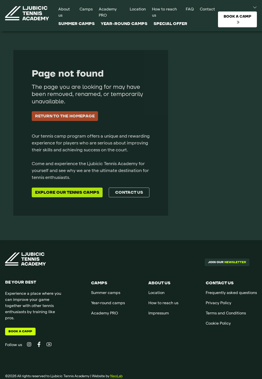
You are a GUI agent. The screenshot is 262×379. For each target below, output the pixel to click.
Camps (86, 10)
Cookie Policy (218, 324)
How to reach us (164, 13)
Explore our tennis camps (67, 192)
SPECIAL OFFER (170, 24)
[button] (250, 7)
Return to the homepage (65, 116)
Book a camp (20, 331)
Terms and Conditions (226, 314)
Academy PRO (108, 13)
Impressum (158, 314)
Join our (227, 262)
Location (138, 10)
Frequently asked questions (231, 293)
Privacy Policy (218, 303)
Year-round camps (124, 24)
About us (64, 13)
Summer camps (76, 24)
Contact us (129, 192)
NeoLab (116, 376)
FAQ (190, 10)
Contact (207, 10)
